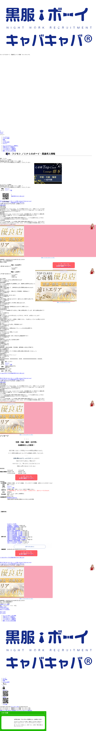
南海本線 (9, 528)
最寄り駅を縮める (29, 546)
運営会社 (30, 710)
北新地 (1, 604)
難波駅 (14, 528)
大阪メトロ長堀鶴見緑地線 (13, 537)
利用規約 (14, 710)
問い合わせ (8, 710)
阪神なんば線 (10, 530)
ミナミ (7, 190)
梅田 (8, 604)
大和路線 (9, 525)
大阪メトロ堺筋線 (11, 538)
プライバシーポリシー (21, 710)
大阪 (11, 190)
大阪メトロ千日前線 (12, 534)
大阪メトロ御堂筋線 (12, 531)
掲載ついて (3, 710)
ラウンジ (7, 363)
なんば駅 (20, 531)
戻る (1, 609)
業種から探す (3, 607)
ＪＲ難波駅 (15, 525)
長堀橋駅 (19, 538)
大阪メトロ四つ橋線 (12, 533)
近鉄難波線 (10, 526)
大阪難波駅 (16, 526)
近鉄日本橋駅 (17, 540)
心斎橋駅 (20, 535)
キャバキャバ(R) (15, 706)
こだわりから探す (4, 608)
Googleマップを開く (12, 524)
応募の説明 (3, 205)
